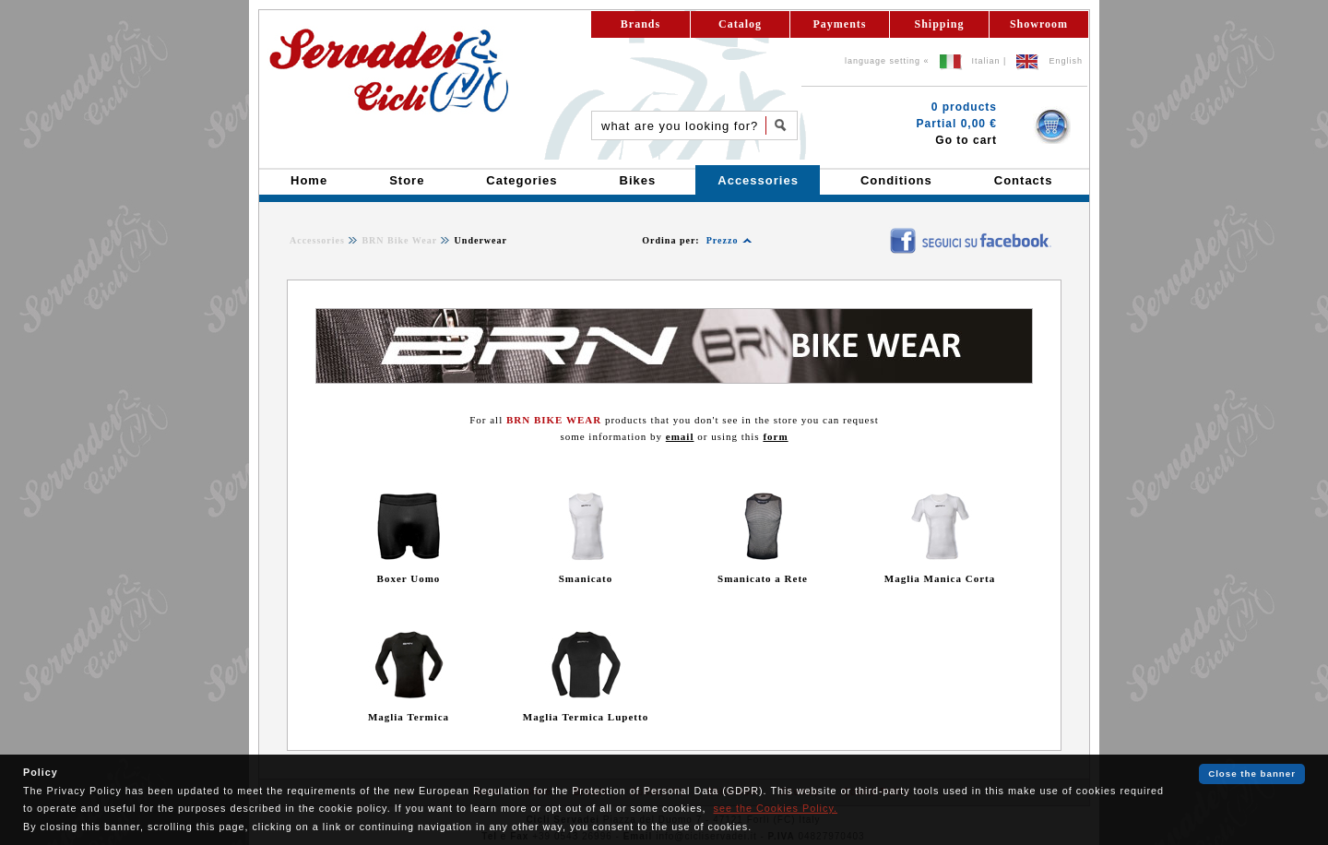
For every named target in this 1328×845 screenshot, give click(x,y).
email (680, 436)
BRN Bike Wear (399, 240)
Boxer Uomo (409, 578)
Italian (986, 60)
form (775, 436)
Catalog (740, 24)
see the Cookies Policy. (775, 808)
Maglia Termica (408, 716)
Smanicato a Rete (762, 578)
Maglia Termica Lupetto (585, 716)
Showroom (1039, 24)
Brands (640, 24)
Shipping (939, 24)
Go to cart (966, 140)
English (1066, 60)
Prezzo (722, 240)
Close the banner (1252, 773)
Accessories (317, 240)
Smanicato (586, 578)
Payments (840, 24)
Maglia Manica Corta (939, 578)
